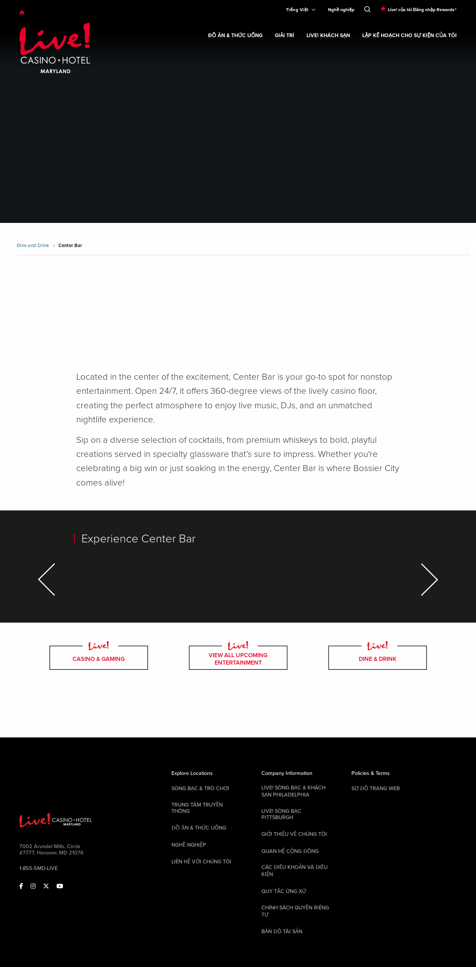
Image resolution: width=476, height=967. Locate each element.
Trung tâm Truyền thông (197, 808)
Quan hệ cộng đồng (289, 851)
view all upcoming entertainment (238, 658)
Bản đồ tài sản (281, 931)
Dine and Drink (33, 246)
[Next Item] (428, 579)
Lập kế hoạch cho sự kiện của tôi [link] (409, 35)
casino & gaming (98, 658)
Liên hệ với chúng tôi (201, 862)
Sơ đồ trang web (375, 788)
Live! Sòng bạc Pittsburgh (281, 814)
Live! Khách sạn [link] (328, 35)
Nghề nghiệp (341, 9)
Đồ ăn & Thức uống (198, 828)
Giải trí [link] (284, 35)
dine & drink (377, 658)
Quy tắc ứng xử (283, 891)
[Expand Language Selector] (298, 10)
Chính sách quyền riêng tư (295, 911)
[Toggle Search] (367, 8)
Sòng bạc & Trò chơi (200, 788)
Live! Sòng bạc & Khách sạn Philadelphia (293, 791)
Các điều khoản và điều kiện (294, 870)
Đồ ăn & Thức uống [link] (235, 35)
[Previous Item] (47, 579)
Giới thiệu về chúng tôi (294, 834)
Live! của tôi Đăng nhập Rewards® (422, 9)
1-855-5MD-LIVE (38, 868)
